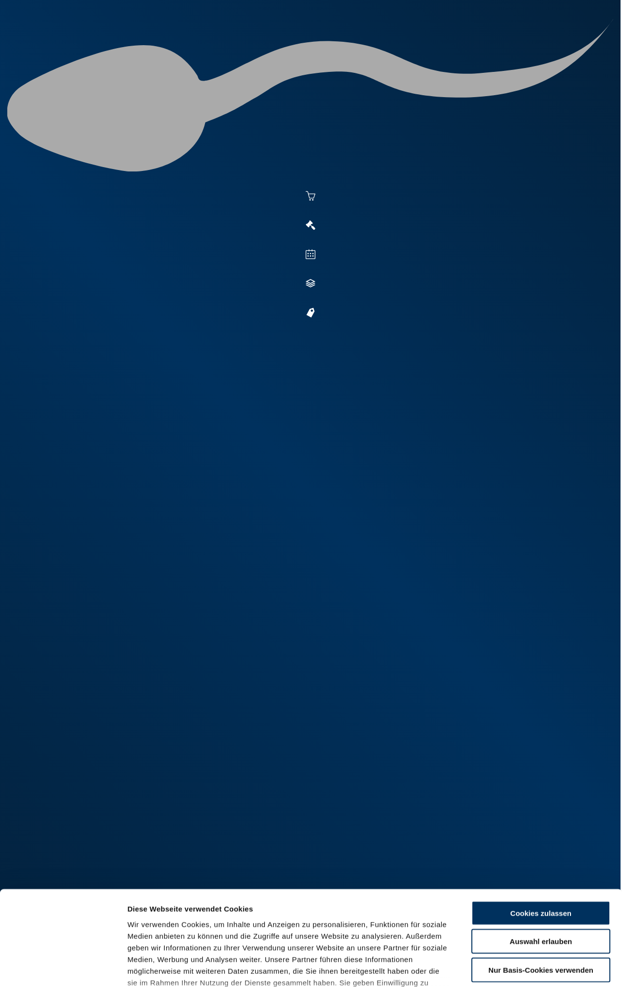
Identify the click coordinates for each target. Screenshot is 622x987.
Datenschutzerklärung (168, 930)
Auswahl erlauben (541, 865)
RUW (574, 45)
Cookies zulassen (540, 837)
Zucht (382, 45)
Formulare (532, 45)
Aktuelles (212, 45)
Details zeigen (530, 968)
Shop (486, 45)
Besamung (266, 45)
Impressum (236, 930)
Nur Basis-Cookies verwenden (540, 894)
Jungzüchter (435, 45)
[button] (267, 384)
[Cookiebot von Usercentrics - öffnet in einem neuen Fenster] (62, 968)
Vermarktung (328, 45)
